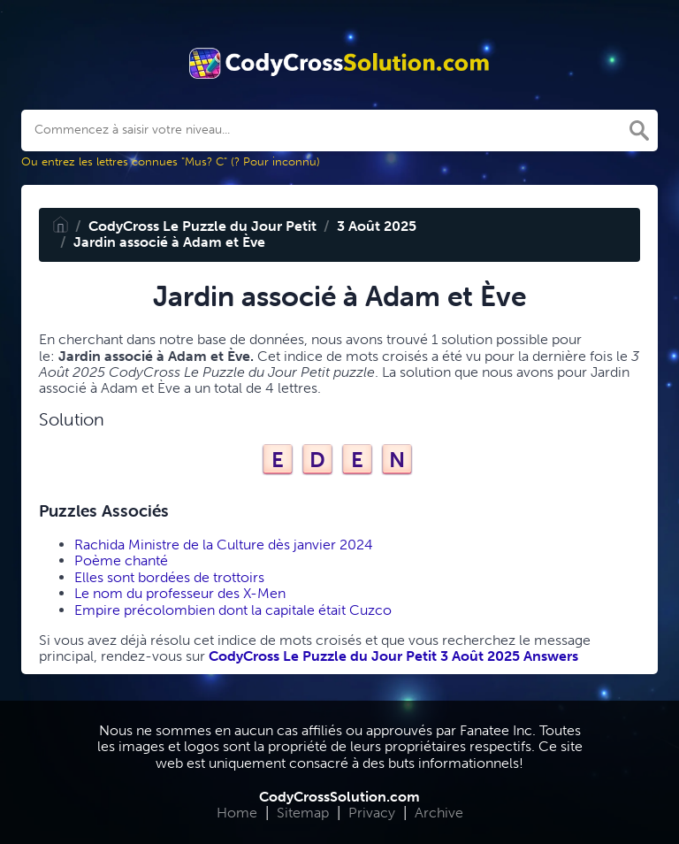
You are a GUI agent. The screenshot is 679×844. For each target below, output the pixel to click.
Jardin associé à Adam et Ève (169, 242)
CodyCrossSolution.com (339, 796)
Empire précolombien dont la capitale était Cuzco (233, 610)
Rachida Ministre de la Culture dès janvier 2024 (223, 544)
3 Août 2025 (376, 226)
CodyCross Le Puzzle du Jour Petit (202, 226)
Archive (439, 812)
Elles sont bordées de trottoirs (169, 577)
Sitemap (303, 812)
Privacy (371, 812)
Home (237, 812)
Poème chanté (121, 560)
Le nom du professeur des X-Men (180, 593)
